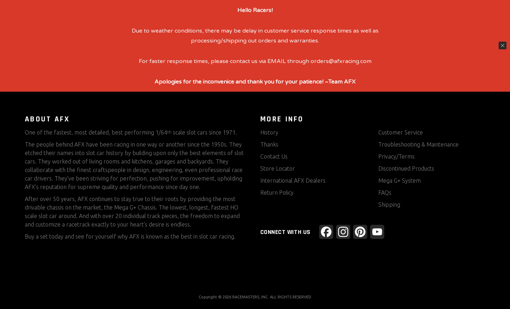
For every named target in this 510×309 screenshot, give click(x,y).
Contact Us (274, 156)
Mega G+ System (399, 180)
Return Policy (277, 192)
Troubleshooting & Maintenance (418, 144)
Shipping (389, 204)
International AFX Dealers (292, 180)
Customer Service (400, 132)
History (269, 132)
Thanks (269, 144)
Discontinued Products (406, 168)
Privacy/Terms (396, 156)
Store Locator (277, 168)
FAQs (384, 192)
